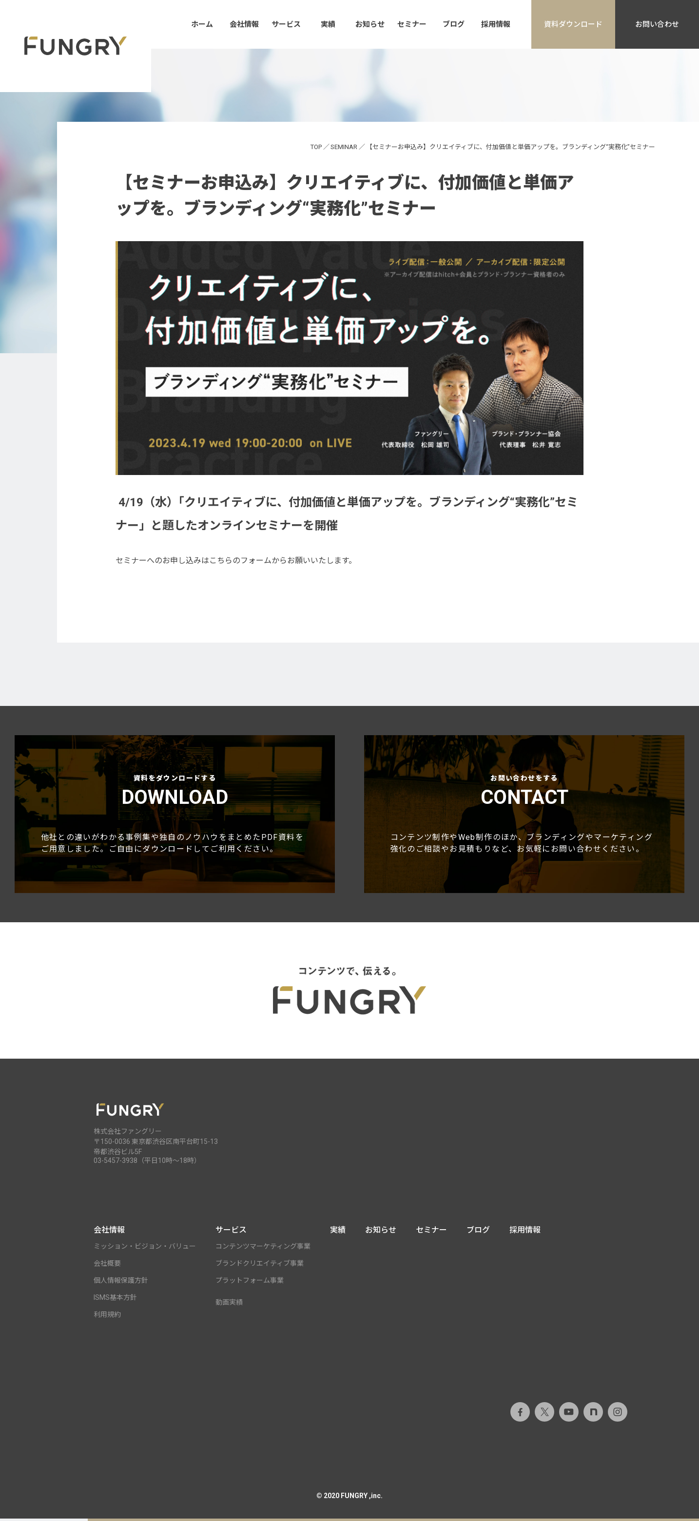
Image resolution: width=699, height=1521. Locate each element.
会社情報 (244, 24)
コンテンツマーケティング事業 (263, 1249)
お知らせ (370, 24)
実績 (328, 24)
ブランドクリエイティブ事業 (259, 1266)
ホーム (202, 24)
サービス (286, 24)
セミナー (412, 24)
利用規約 (107, 1317)
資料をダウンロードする (175, 815)
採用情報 (495, 24)
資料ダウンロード (573, 24)
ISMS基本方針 (115, 1300)
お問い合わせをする (524, 815)
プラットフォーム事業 (249, 1283)
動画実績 (229, 1305)
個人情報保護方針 (121, 1283)
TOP (316, 147)
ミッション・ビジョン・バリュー (145, 1249)
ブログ (454, 24)
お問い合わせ (657, 24)
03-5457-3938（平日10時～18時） (147, 1163)
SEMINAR (343, 147)
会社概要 (107, 1266)
